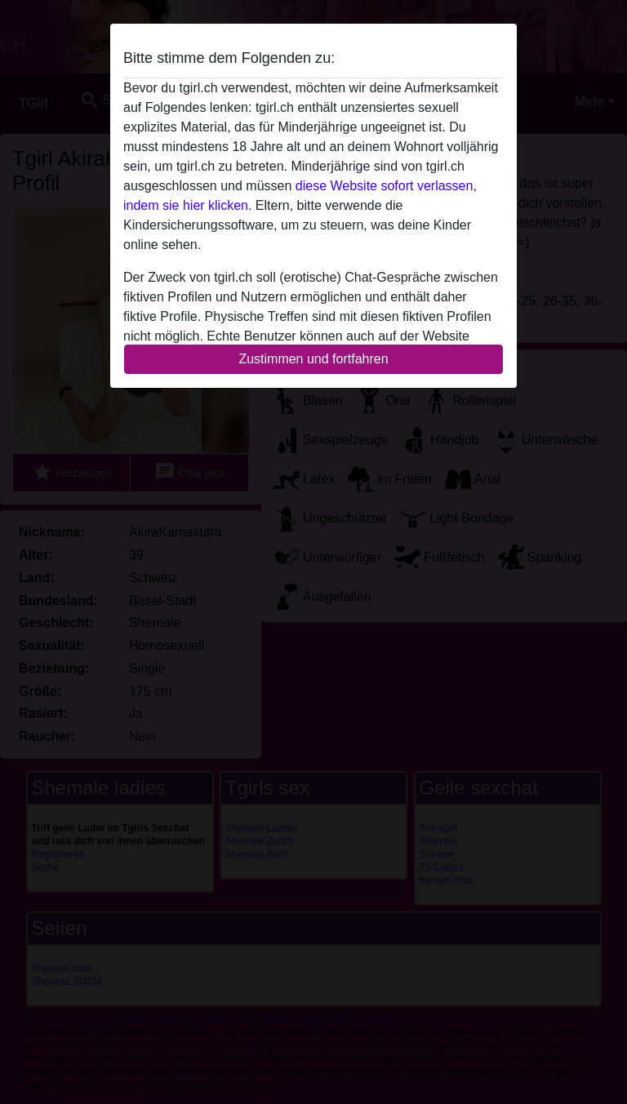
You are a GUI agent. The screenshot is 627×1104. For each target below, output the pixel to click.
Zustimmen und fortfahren (313, 359)
